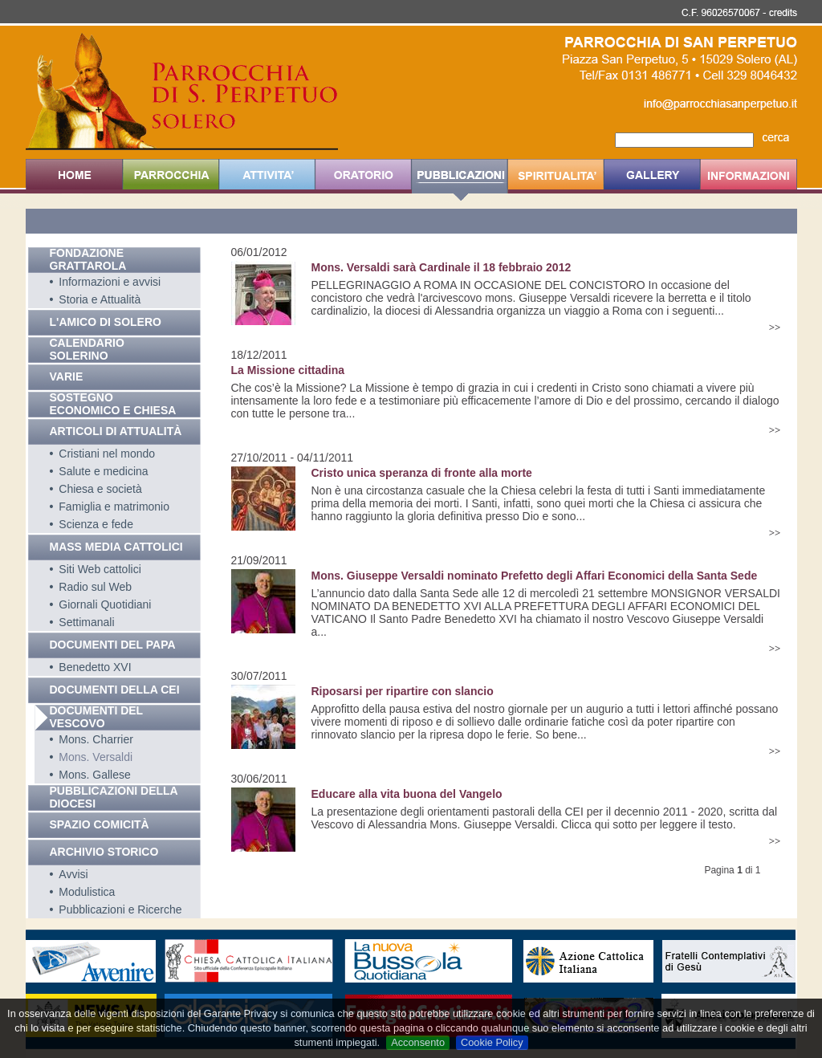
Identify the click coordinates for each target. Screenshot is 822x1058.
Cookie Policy (492, 1042)
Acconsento (418, 1042)
